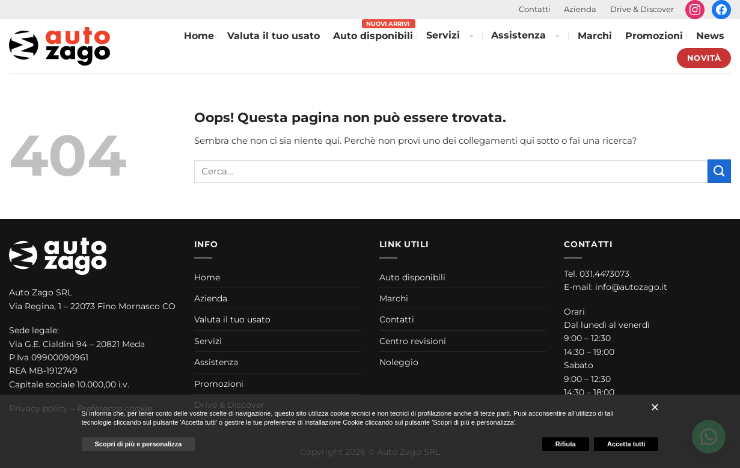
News (710, 36)
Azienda (580, 9)
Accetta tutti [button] (626, 444)
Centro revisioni (412, 341)
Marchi (595, 36)
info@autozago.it (631, 287)
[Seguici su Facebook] (721, 9)
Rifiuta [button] (565, 444)
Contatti (535, 9)
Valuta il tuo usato (273, 36)
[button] (654, 407)
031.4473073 (604, 273)
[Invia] (719, 171)
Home (199, 36)
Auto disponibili (373, 36)
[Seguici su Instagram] (695, 9)
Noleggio (398, 362)
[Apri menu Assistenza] (556, 37)
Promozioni (654, 36)
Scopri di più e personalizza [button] (138, 444)
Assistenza (518, 35)
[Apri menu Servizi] (470, 37)
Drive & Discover (642, 9)
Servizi (443, 35)
